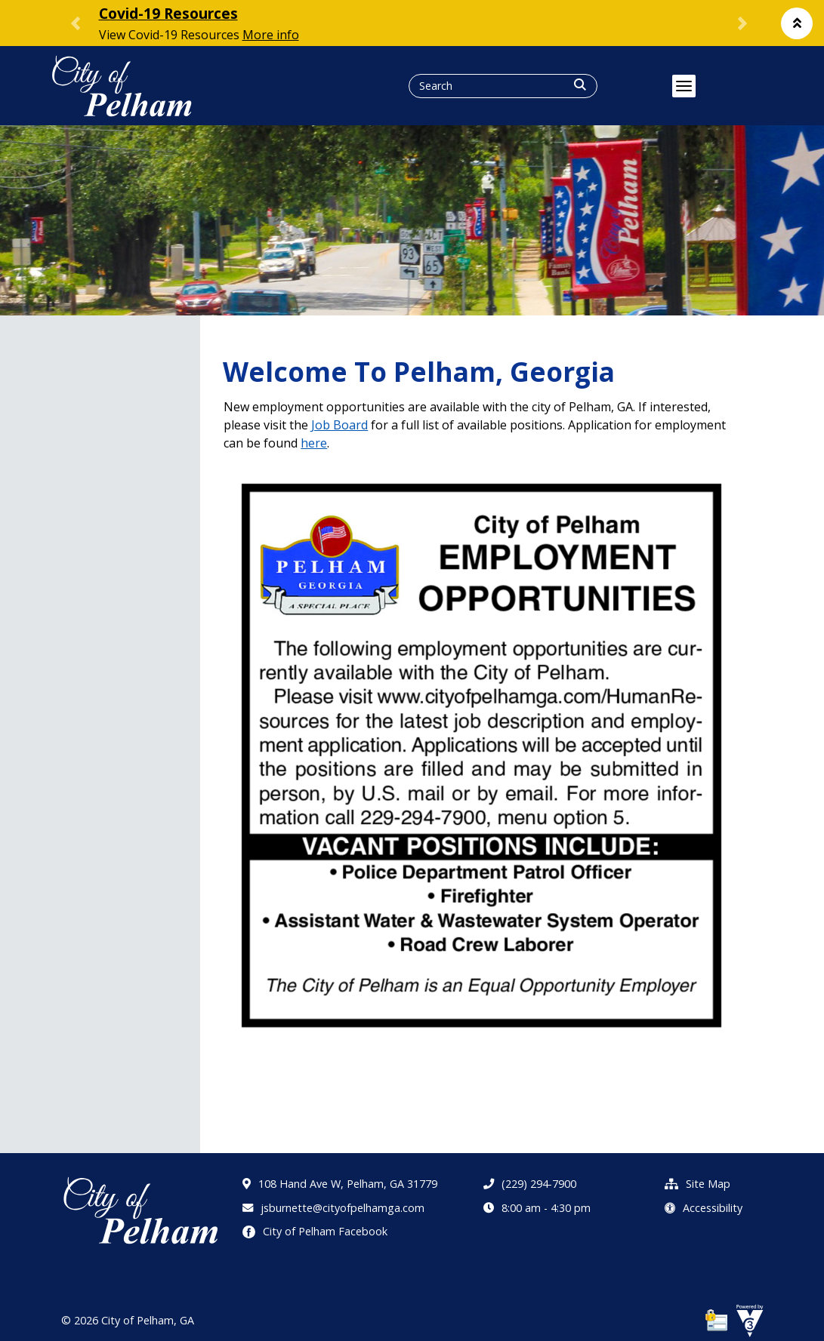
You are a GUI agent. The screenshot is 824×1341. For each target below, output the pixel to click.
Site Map (697, 1183)
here (314, 443)
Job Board (339, 425)
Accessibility (703, 1208)
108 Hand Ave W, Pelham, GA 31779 (339, 1183)
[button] (797, 23)
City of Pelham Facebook (314, 1231)
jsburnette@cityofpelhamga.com (333, 1208)
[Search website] (476, 86)
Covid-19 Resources (168, 13)
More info (270, 34)
